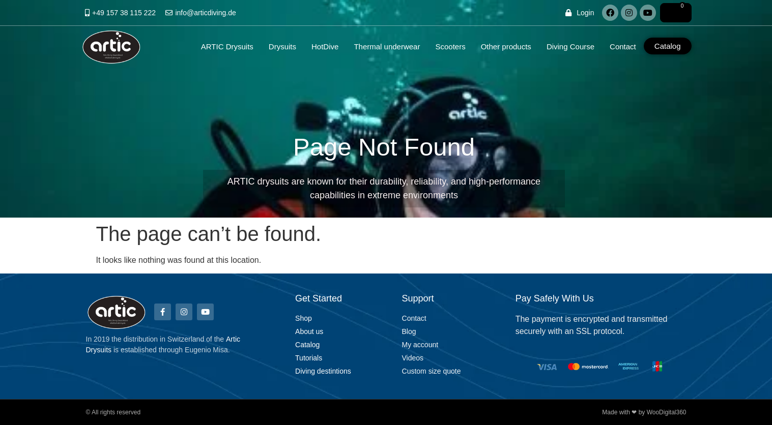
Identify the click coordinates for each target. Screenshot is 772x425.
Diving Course (570, 46)
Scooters (450, 46)
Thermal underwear (387, 46)
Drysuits (282, 46)
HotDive (324, 46)
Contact (623, 46)
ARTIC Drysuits (227, 46)
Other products (506, 46)
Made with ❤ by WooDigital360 (644, 412)
